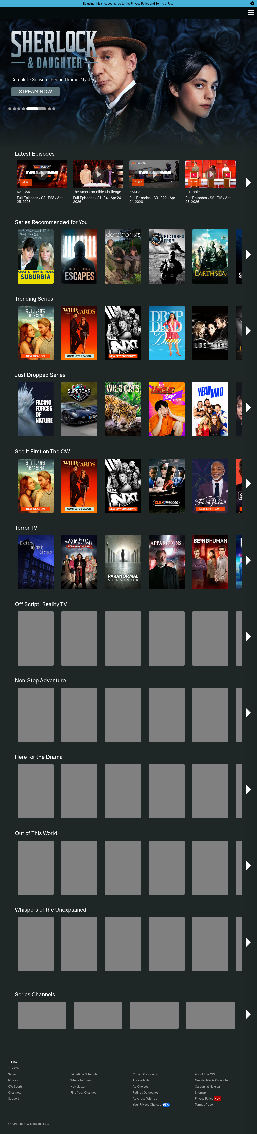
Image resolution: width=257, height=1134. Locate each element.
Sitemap (200, 1092)
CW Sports (15, 1086)
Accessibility (141, 1080)
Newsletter (77, 1086)
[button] (248, 182)
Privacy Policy (140, 3)
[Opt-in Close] (252, 3)
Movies (13, 1080)
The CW (9, 12)
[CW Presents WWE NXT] (154, 1015)
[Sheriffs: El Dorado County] (98, 1015)
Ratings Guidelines (145, 1092)
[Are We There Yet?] (210, 1015)
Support (13, 1098)
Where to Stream (81, 1080)
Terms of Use (165, 3)
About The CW (205, 1074)
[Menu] (251, 13)
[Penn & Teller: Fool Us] (42, 1015)
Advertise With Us (145, 1098)
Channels (14, 1092)
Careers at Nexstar (207, 1086)
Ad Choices (140, 1086)
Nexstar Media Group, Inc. (212, 1080)
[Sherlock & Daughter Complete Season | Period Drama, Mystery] (128, 83)
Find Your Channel (83, 1092)
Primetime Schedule (84, 1074)
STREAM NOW (35, 91)
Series (12, 1074)
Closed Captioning (145, 1074)
